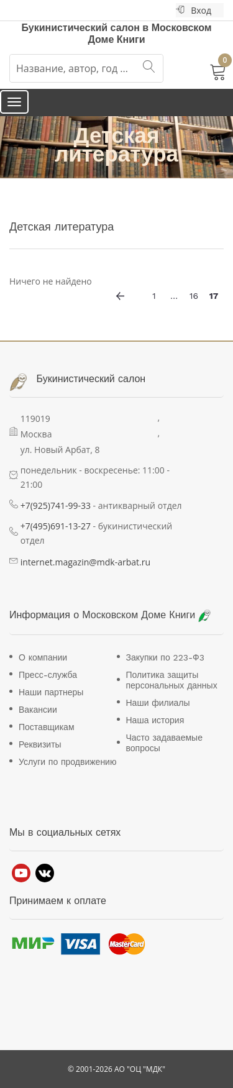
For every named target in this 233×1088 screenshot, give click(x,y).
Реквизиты (40, 744)
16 (194, 296)
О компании (43, 657)
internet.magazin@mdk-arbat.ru (85, 562)
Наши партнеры (51, 692)
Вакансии (38, 710)
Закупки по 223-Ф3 (165, 657)
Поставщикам (47, 727)
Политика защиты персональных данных (171, 680)
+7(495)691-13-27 (56, 526)
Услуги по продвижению (67, 762)
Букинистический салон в (86, 27)
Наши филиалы (158, 703)
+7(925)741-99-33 (56, 505)
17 (214, 296)
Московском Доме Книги (146, 615)
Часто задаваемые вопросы (164, 743)
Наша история (155, 720)
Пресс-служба (48, 675)
